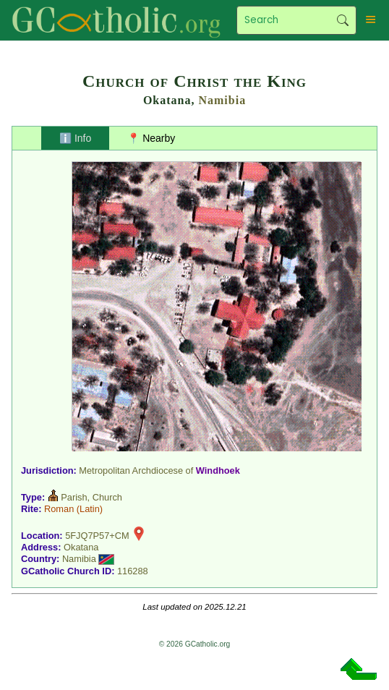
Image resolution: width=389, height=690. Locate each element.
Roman (59, 508)
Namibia (222, 100)
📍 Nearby (151, 138)
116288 (132, 571)
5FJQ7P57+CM (97, 535)
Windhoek (218, 470)
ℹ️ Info (75, 138)
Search (343, 20)
